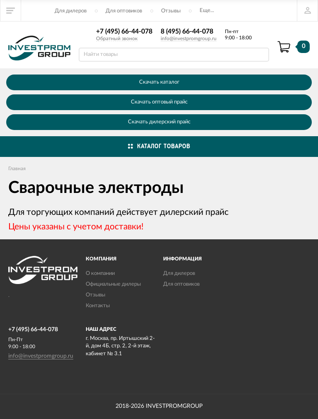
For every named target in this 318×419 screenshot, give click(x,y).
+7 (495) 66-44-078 (124, 31)
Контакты (98, 305)
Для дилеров (71, 11)
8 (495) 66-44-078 (187, 31)
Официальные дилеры (113, 284)
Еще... (207, 10)
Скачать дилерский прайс (159, 122)
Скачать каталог (159, 82)
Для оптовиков (124, 11)
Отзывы (171, 11)
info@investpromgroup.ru (189, 38)
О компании (100, 273)
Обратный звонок (116, 38)
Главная (17, 168)
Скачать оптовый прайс (159, 102)
